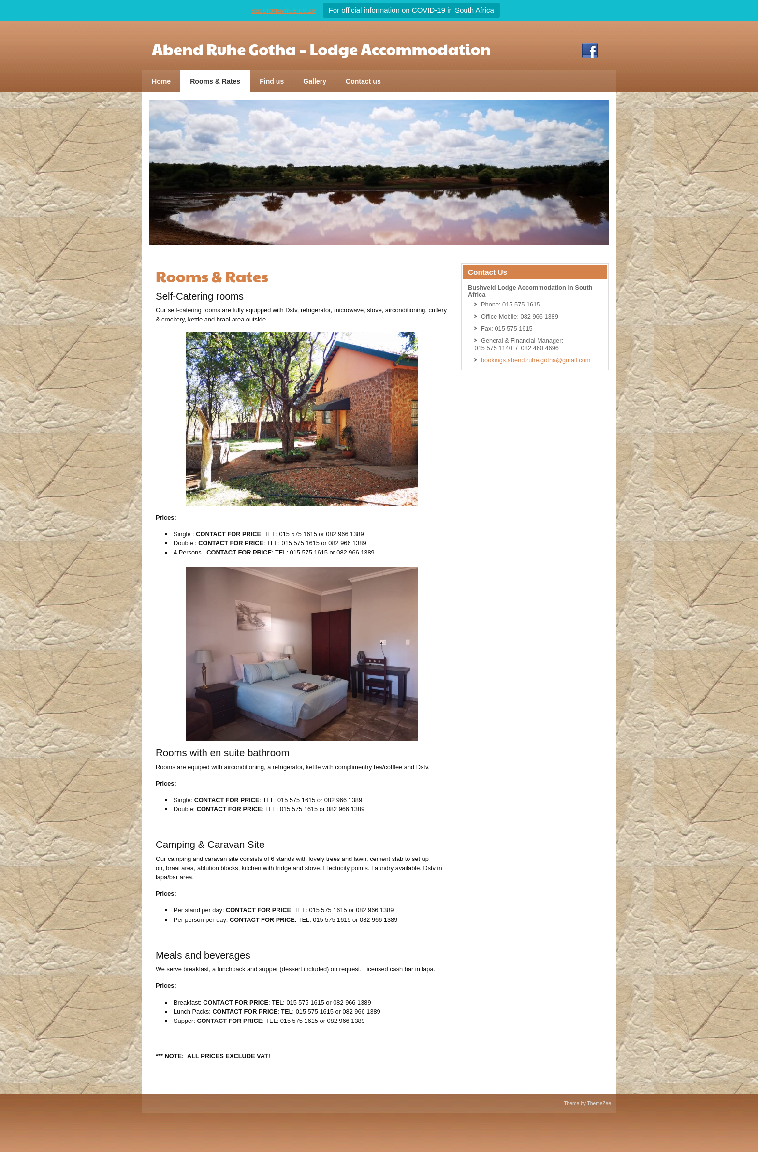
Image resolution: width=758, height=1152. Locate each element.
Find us (272, 81)
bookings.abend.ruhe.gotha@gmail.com (535, 360)
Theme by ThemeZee (587, 1103)
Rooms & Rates (215, 81)
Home (161, 81)
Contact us (363, 81)
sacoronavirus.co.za (283, 10)
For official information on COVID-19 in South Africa (411, 10)
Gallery (314, 81)
